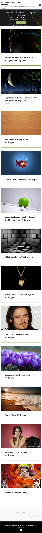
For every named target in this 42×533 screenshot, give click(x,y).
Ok (21, 530)
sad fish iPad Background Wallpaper (21, 178)
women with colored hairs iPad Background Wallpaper (19, 57)
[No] (40, 527)
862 (23, 510)
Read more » (21, 21)
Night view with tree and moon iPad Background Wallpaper (21, 97)
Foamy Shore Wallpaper (15, 413)
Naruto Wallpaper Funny (16, 490)
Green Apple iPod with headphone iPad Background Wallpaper (20, 217)
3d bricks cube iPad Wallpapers (19, 255)
